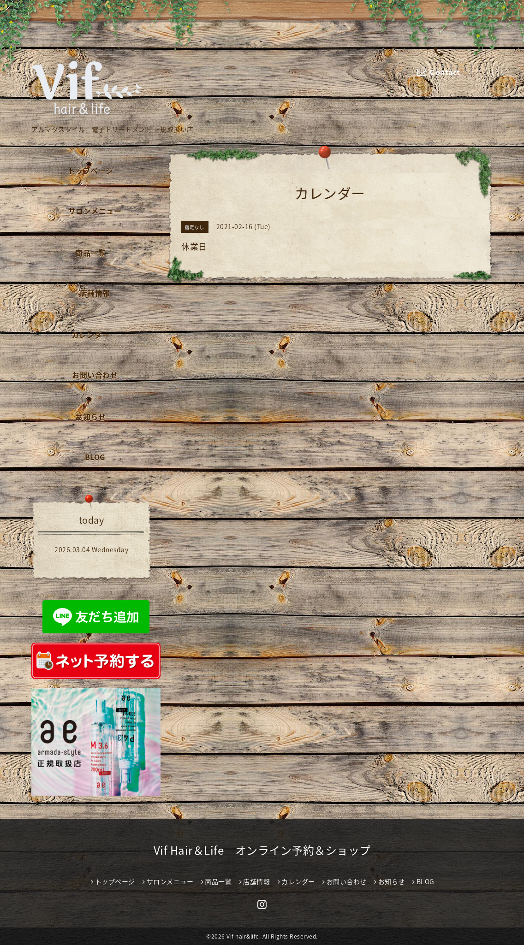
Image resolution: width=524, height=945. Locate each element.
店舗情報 (95, 292)
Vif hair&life (242, 936)
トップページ (90, 170)
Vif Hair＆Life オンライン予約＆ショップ (262, 850)
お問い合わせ (95, 374)
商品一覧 (90, 252)
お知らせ (90, 416)
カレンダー (90, 334)
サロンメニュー (95, 210)
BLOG (95, 456)
